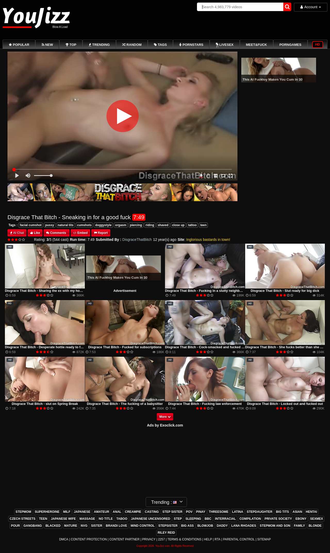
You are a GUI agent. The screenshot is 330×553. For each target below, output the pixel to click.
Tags (12, 225)
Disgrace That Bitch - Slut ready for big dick (285, 291)
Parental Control (239, 539)
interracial (225, 519)
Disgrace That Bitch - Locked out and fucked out (285, 404)
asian (297, 512)
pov (189, 512)
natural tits (65, 225)
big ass (187, 526)
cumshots (84, 225)
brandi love (116, 526)
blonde (315, 526)
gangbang (32, 526)
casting (152, 512)
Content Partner (124, 539)
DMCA (63, 539)
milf (66, 512)
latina (237, 512)
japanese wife (63, 519)
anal (117, 512)
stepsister (168, 526)
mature (70, 526)
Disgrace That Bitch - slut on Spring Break (45, 404)
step (178, 519)
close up (178, 225)
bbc (208, 519)
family (299, 526)
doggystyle (103, 225)
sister (96, 526)
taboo (121, 519)
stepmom (23, 512)
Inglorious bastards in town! (208, 239)
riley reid (166, 532)
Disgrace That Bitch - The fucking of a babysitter (125, 404)
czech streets (22, 519)
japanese (82, 512)
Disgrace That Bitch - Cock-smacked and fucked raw (206, 347)
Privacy (148, 539)
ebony (301, 519)
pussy (49, 225)
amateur (101, 512)
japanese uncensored (150, 519)
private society (278, 519)
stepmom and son (275, 526)
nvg (84, 526)
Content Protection (89, 539)
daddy (222, 526)
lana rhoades (243, 526)
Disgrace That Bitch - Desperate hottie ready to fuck (45, 347)
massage (87, 519)
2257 (161, 539)
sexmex (316, 519)
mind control (143, 526)
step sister (172, 512)
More (165, 417)
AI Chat (18, 233)
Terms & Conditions (184, 539)
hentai (311, 512)
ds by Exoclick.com (166, 425)
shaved (163, 225)
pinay (200, 512)
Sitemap (264, 539)
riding (149, 225)
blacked (53, 526)
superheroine (47, 512)
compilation (250, 519)
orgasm (120, 225)
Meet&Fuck (256, 45)
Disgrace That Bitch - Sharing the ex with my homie (45, 291)
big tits (282, 512)
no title (106, 519)
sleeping (193, 519)
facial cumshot (31, 225)
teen (203, 225)
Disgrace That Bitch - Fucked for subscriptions (124, 347)
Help (208, 539)
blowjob (205, 526)
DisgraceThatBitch (137, 239)
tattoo (192, 225)
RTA (217, 539)
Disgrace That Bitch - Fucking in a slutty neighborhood (208, 291)
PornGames (290, 45)
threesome (218, 512)
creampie (133, 512)
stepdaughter (259, 512)
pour (15, 526)
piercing (136, 225)
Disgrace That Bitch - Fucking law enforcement (205, 404)
